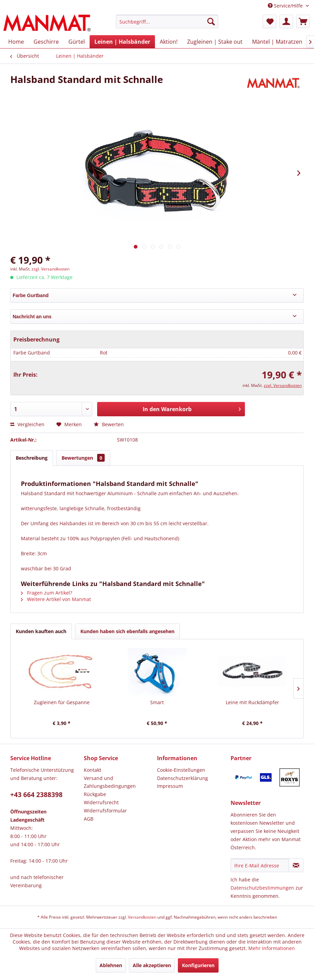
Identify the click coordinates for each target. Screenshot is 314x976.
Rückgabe (95, 794)
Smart (157, 702)
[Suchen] (211, 21)
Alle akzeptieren (152, 965)
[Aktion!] (168, 41)
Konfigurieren (198, 965)
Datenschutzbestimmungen (262, 887)
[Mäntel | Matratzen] (277, 41)
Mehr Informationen (271, 948)
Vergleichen (27, 424)
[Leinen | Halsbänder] (122, 41)
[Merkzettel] (269, 21)
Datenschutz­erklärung (182, 778)
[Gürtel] (77, 41)
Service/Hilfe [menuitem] (286, 5)
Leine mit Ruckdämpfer (252, 702)
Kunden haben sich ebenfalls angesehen (127, 631)
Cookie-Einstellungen (181, 770)
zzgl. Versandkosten (50, 269)
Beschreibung (32, 458)
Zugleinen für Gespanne (62, 702)
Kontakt (92, 770)
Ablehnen (111, 965)
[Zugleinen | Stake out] (214, 41)
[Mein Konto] (286, 21)
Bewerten (109, 424)
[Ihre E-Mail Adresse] (260, 865)
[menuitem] (167, 25)
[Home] (16, 41)
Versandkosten (142, 917)
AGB (88, 818)
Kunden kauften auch (41, 631)
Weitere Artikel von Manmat (56, 599)
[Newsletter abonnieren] (296, 865)
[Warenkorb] (303, 21)
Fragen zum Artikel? (46, 592)
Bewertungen (83, 458)
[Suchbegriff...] (167, 21)
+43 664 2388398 (36, 794)
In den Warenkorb (192, 408)
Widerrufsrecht (101, 802)
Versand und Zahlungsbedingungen (110, 782)
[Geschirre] (46, 41)
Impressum (170, 786)
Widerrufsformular (105, 810)
